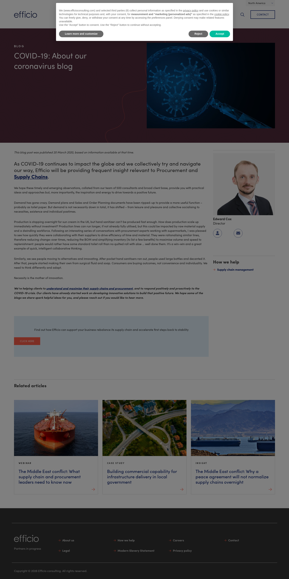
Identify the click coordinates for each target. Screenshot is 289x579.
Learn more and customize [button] (81, 33)
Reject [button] (198, 33)
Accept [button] (219, 33)
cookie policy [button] (221, 14)
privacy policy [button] (191, 10)
